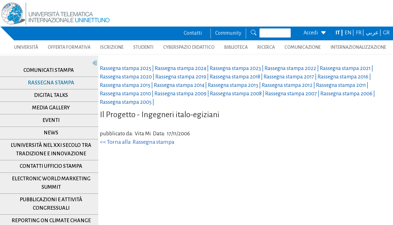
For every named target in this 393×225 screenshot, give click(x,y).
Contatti (193, 33)
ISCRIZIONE (112, 47)
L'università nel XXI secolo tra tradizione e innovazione (51, 149)
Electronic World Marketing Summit (51, 183)
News (51, 133)
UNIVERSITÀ (26, 47)
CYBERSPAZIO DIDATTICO (189, 47)
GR (386, 33)
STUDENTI (143, 47)
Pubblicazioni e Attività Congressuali (51, 204)
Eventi (51, 120)
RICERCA (266, 47)
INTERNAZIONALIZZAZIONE (358, 47)
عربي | (374, 33)
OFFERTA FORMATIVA (69, 47)
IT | (340, 33)
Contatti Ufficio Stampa (51, 166)
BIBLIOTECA (236, 47)
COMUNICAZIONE (302, 47)
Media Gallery (51, 108)
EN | (350, 33)
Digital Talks (51, 95)
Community (228, 33)
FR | (360, 33)
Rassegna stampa (51, 83)
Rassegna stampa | (127, 68)
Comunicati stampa (48, 70)
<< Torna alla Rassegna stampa (137, 142)
